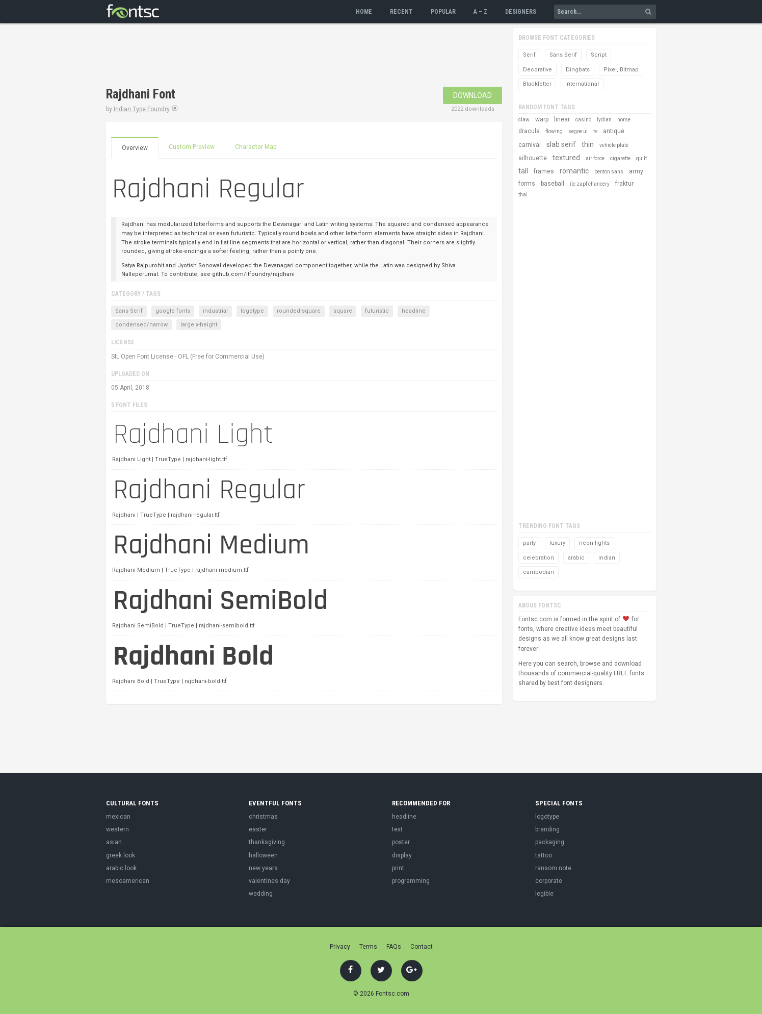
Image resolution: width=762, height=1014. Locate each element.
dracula (529, 131)
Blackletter (537, 84)
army (636, 171)
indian (606, 557)
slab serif (561, 144)
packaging (549, 842)
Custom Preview (192, 146)
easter (258, 829)
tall (523, 171)
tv (595, 131)
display (402, 855)
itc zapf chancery (590, 184)
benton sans (608, 171)
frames (544, 171)
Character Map (255, 146)
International (582, 84)
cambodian (538, 572)
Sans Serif (129, 311)
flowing (554, 131)
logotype (252, 311)
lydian (604, 119)
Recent (401, 11)
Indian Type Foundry (142, 109)
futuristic (377, 311)
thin (588, 144)
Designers (520, 11)
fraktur (624, 183)
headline (414, 311)
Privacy (340, 946)
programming (411, 880)
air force (595, 158)
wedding (261, 893)
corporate (548, 880)
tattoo (543, 855)
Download (472, 95)
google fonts (172, 311)
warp (541, 119)
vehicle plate (613, 145)
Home (364, 11)
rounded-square (299, 311)
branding (547, 829)
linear (562, 119)
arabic (576, 557)
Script (599, 55)
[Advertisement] (291, 56)
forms (526, 183)
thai (523, 194)
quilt (641, 158)
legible (544, 893)
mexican (118, 816)
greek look (120, 855)
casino (583, 119)
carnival (529, 144)
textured (566, 158)
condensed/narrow (141, 324)
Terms (368, 946)
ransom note (553, 868)
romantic (574, 171)
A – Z (480, 11)
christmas (263, 816)
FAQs (393, 946)
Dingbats (578, 69)
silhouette (532, 158)
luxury (557, 543)
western (117, 829)
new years (263, 868)
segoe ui (578, 131)
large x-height (198, 324)
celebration (538, 557)
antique (613, 131)
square (342, 311)
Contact (421, 946)
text (397, 829)
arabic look (121, 868)
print (398, 868)
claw (524, 119)
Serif (529, 55)
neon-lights (594, 543)
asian (114, 842)
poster (401, 842)
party (529, 543)
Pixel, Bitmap (621, 69)
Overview (135, 147)
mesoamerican (127, 880)
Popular (443, 11)
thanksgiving (267, 842)
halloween (263, 855)
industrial (215, 311)
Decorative (537, 69)
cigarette (620, 158)
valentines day (269, 880)
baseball (552, 183)
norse (623, 119)
